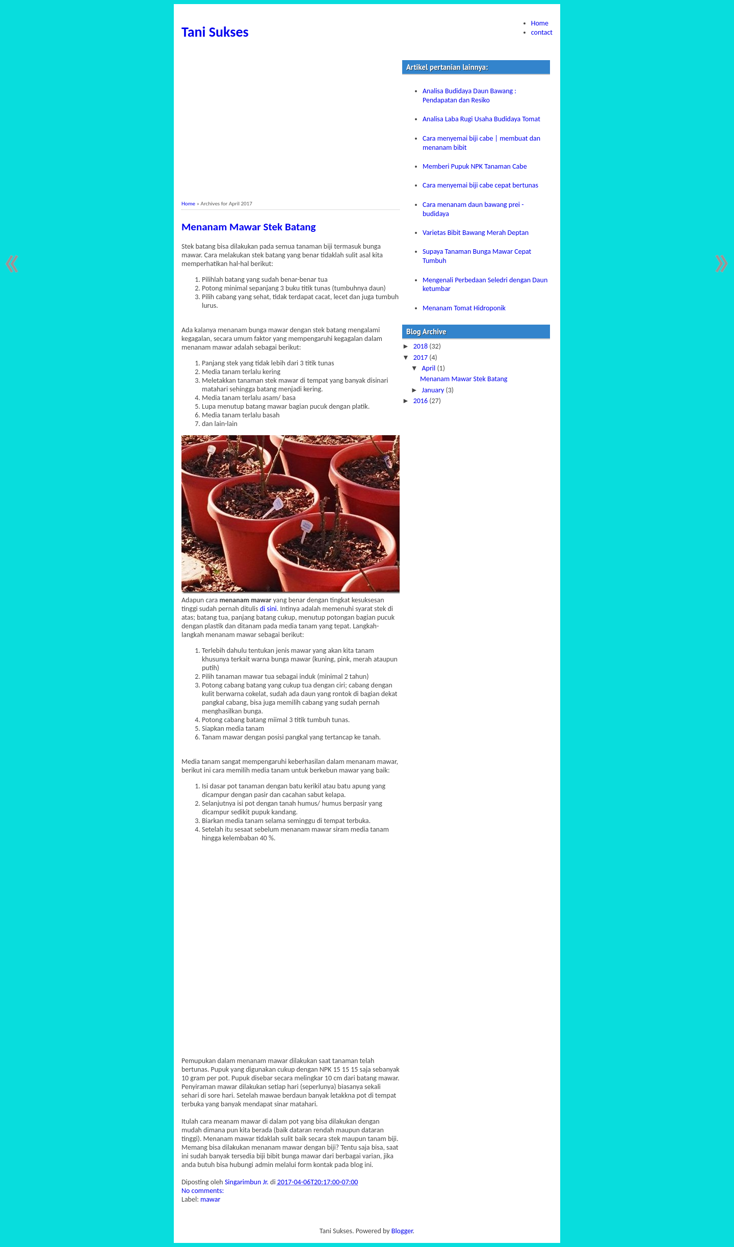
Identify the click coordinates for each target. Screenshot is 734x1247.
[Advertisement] (290, 129)
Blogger (402, 1231)
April (429, 368)
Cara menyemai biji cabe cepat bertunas (480, 185)
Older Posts (720, 264)
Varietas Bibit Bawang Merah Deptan (476, 232)
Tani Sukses (215, 32)
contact (542, 32)
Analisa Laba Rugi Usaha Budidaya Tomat (481, 119)
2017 (421, 357)
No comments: (203, 1190)
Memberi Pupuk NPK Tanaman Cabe (475, 166)
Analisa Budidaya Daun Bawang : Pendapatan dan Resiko (469, 95)
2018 (421, 346)
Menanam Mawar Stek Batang (248, 226)
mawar (210, 1199)
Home (539, 23)
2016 (421, 400)
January (433, 390)
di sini (268, 608)
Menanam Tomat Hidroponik (464, 308)
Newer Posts (14, 264)
